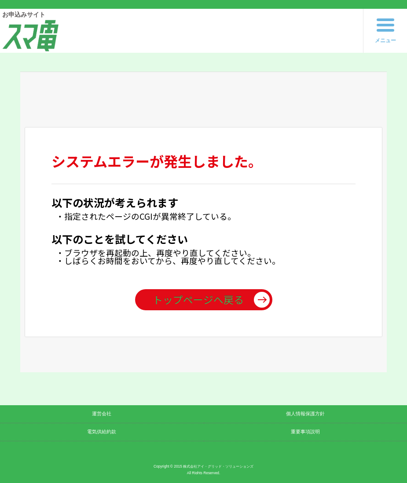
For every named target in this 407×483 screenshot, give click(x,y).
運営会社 (101, 413)
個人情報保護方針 (305, 413)
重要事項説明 (305, 431)
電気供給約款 (101, 431)
